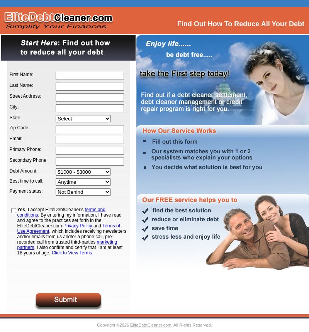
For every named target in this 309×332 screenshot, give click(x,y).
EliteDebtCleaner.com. (151, 325)
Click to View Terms (72, 253)
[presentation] (68, 273)
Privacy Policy (77, 226)
